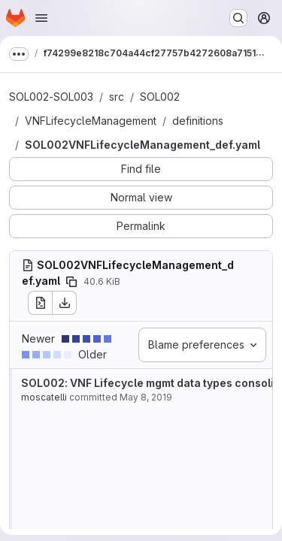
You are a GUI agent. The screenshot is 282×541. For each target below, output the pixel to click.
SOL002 (160, 96)
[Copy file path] (71, 282)
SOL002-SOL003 (51, 96)
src (116, 96)
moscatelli (44, 397)
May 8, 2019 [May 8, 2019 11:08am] (146, 397)
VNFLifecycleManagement (90, 120)
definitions (197, 120)
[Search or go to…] (238, 18)
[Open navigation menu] (41, 18)
